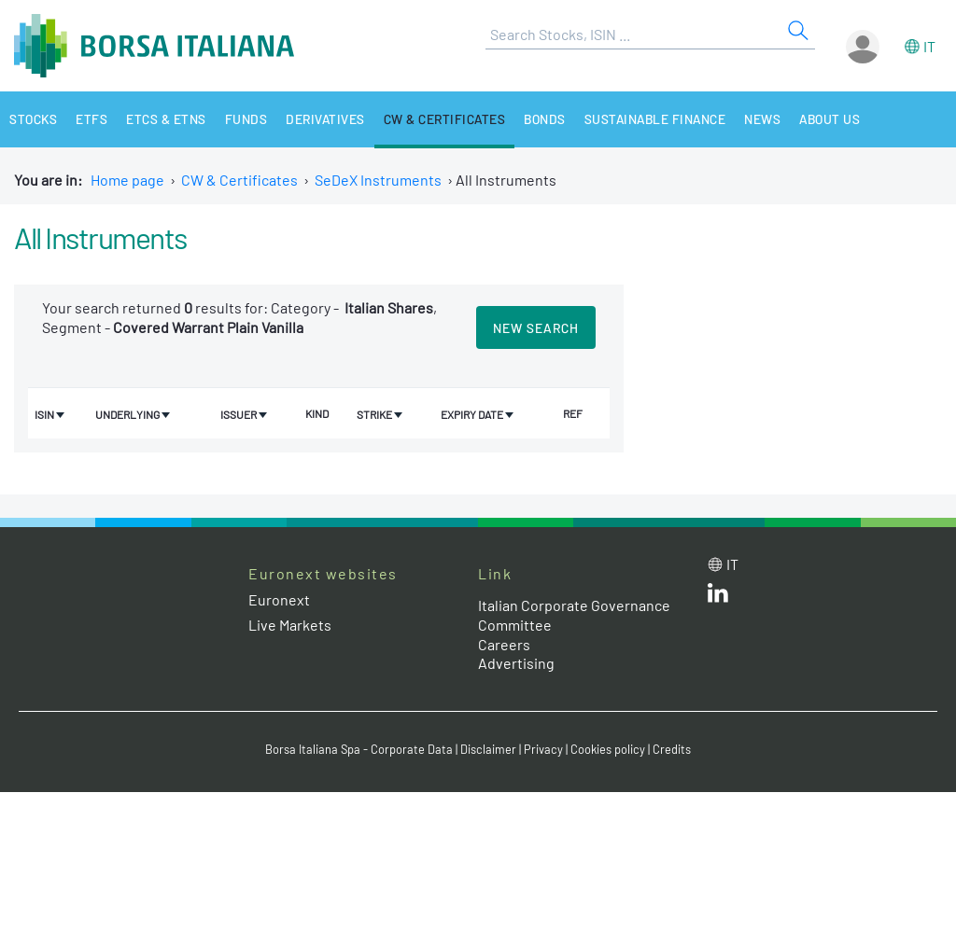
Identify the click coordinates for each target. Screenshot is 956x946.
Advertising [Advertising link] (516, 663)
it (929, 46)
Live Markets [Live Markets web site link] (289, 624)
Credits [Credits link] (672, 749)
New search (536, 328)
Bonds (547, 119)
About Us (834, 119)
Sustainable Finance (658, 119)
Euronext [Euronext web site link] (279, 599)
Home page (127, 179)
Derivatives (326, 119)
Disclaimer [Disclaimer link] (488, 749)
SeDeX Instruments (378, 179)
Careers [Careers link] (504, 644)
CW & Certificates (446, 119)
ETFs (91, 119)
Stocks (33, 119)
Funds (246, 119)
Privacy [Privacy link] (543, 749)
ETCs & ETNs (166, 119)
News (767, 119)
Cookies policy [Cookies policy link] (607, 749)
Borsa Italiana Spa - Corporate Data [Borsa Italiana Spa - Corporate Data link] (359, 749)
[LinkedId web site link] (718, 596)
